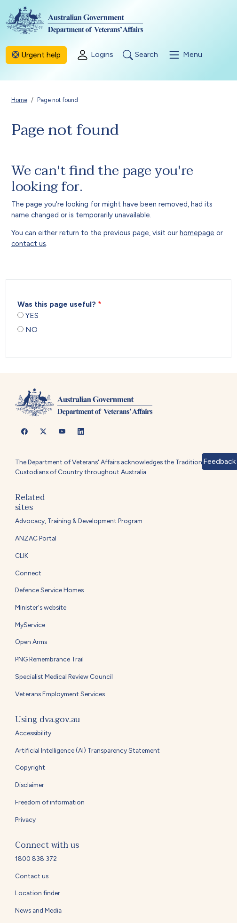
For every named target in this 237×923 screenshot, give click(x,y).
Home (19, 99)
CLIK (21, 555)
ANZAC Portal (35, 538)
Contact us (31, 876)
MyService (30, 625)
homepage (197, 233)
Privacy (25, 819)
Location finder (37, 893)
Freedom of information (50, 802)
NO (31, 329)
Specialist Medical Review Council (64, 676)
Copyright (30, 767)
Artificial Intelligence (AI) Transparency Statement (87, 750)
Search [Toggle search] (140, 55)
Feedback (219, 461)
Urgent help (36, 54)
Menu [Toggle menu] (184, 55)
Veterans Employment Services (60, 694)
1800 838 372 (36, 858)
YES (32, 315)
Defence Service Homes (49, 590)
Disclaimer (29, 784)
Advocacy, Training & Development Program (78, 521)
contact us (28, 243)
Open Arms (31, 641)
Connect (28, 573)
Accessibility (33, 733)
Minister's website (40, 607)
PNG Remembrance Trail (49, 659)
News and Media (38, 910)
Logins (94, 54)
